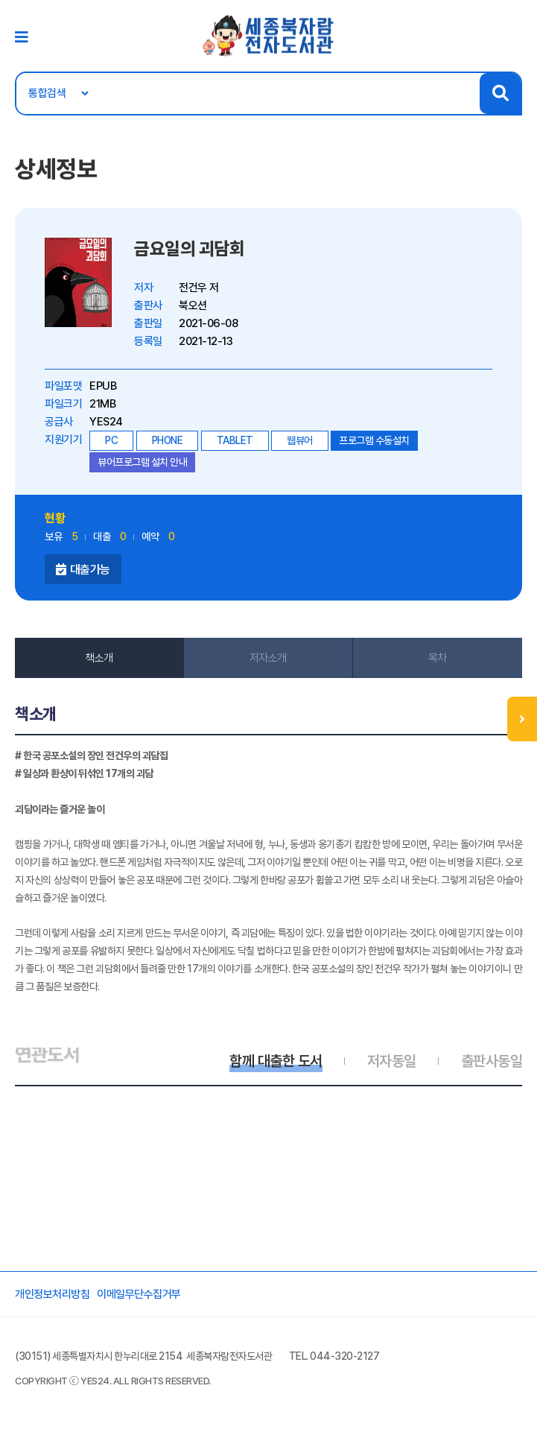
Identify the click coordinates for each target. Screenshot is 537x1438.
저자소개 (268, 658)
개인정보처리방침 (52, 1294)
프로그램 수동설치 (374, 440)
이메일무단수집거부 (139, 1294)
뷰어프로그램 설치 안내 (142, 462)
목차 (437, 658)
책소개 (99, 658)
